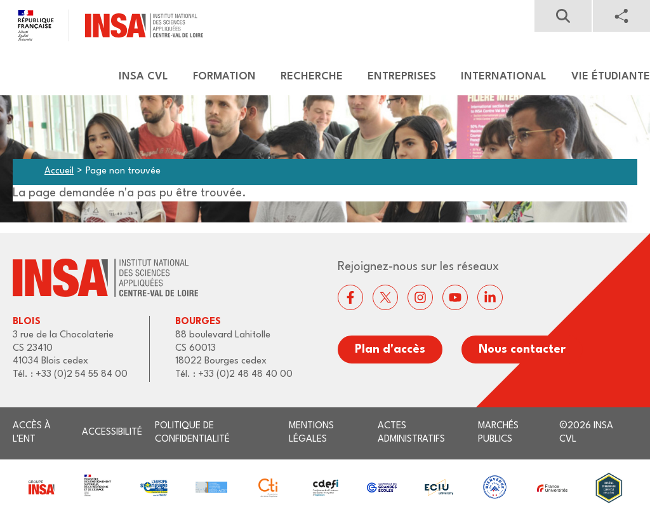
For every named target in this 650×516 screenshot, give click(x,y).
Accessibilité (112, 432)
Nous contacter (522, 349)
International (504, 76)
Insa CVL (143, 76)
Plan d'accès (390, 349)
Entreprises (402, 76)
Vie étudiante (610, 76)
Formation (224, 76)
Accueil (59, 171)
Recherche (312, 76)
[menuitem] (137, 77)
